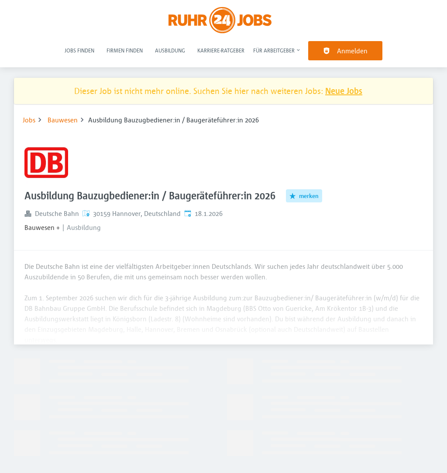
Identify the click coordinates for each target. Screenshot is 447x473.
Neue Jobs (343, 90)
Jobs (29, 119)
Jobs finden (79, 50)
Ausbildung (170, 50)
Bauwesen (63, 119)
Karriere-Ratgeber (220, 50)
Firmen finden (125, 50)
